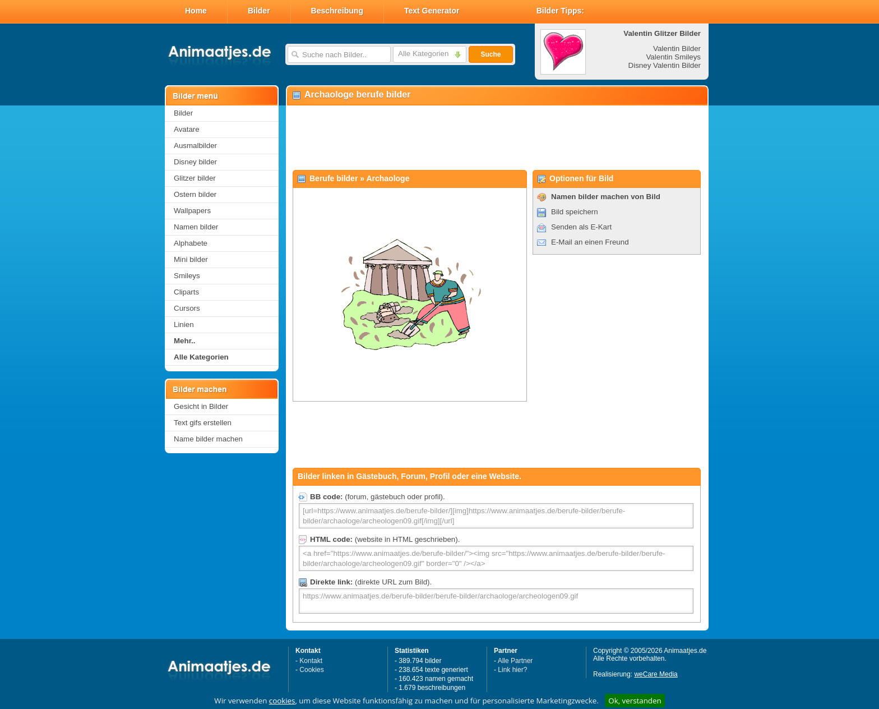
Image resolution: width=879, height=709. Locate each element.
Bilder (259, 10)
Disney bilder (195, 162)
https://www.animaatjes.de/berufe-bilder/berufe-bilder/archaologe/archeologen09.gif (496, 601)
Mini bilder (191, 259)
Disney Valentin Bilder (664, 65)
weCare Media (655, 674)
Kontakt (310, 661)
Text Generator (432, 10)
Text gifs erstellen (203, 422)
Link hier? (512, 670)
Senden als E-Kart (581, 227)
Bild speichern (574, 212)
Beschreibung (337, 10)
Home (196, 10)
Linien (184, 324)
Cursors (187, 308)
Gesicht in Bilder (201, 406)
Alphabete (190, 243)
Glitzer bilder (195, 178)
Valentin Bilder (677, 48)
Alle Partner (515, 661)
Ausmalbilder (195, 145)
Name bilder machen (208, 439)
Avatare (187, 129)
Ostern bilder (195, 194)
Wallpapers (192, 210)
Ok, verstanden (634, 701)
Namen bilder (196, 227)
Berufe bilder (333, 178)
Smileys (187, 275)
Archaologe (387, 178)
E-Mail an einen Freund (590, 242)
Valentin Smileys (673, 57)
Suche (490, 54)
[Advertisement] (497, 138)
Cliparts (186, 292)
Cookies (311, 670)
